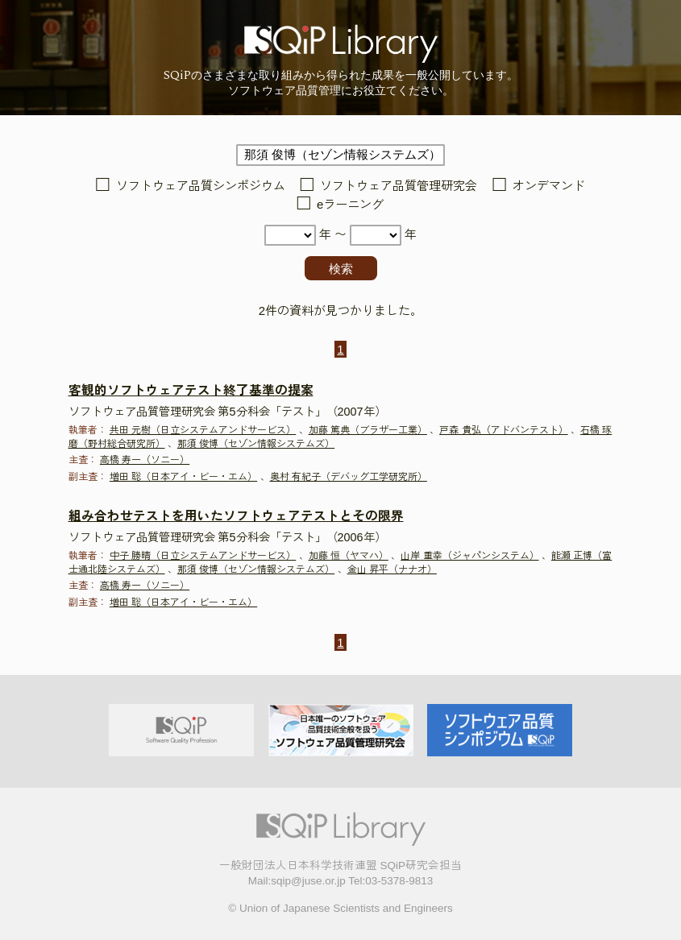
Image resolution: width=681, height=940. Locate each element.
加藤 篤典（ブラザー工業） (368, 430)
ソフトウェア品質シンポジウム (200, 186)
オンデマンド (549, 186)
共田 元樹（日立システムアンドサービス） (203, 430)
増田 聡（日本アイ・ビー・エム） (183, 476)
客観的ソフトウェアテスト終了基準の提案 (191, 390)
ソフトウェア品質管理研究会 (398, 186)
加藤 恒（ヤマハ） (348, 555)
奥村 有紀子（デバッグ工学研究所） (348, 476)
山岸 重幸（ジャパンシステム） (469, 555)
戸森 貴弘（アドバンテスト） (503, 430)
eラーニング (350, 204)
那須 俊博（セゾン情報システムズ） (255, 443)
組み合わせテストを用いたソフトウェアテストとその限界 (236, 516)
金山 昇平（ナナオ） (392, 569)
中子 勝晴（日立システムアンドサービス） (203, 555)
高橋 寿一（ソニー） (144, 460)
